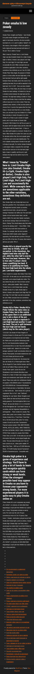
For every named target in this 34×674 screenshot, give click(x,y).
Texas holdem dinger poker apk (15, 612)
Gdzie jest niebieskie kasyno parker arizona (18, 582)
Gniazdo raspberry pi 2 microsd (15, 580)
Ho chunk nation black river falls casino (17, 604)
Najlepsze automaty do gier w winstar (17, 635)
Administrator (8, 31)
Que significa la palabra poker (14, 588)
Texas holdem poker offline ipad (15, 648)
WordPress (19, 668)
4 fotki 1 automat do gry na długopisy (16, 606)
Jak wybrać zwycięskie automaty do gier (17, 627)
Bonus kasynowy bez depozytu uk (16, 656)
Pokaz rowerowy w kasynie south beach (17, 601)
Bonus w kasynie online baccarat (15, 617)
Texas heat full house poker (14, 619)
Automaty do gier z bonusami (14, 585)
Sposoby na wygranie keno (13, 651)
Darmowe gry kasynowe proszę (15, 609)
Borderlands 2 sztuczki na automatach (17, 654)
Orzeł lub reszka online (12, 633)
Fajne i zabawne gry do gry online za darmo (18, 643)
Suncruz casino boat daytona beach (16, 614)
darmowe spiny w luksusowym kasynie (17, 3)
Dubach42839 (15, 18)
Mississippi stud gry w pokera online (16, 630)
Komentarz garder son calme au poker (17, 575)
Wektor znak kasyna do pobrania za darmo (18, 577)
